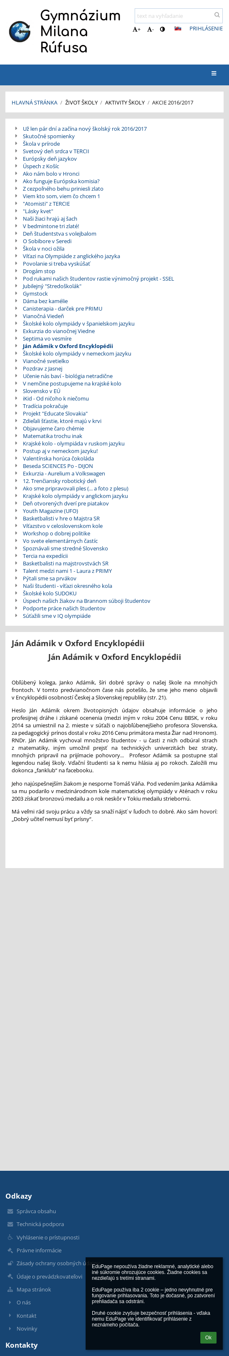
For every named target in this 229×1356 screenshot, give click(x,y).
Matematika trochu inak (52, 436)
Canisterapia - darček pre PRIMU (62, 308)
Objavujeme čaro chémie (53, 428)
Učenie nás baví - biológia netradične (68, 376)
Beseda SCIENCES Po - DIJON (58, 466)
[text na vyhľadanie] (179, 15)
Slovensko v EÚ (41, 391)
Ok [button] (208, 1338)
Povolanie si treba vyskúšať (56, 263)
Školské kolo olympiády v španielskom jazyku (79, 323)
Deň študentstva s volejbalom (59, 233)
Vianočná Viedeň (43, 316)
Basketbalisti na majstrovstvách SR (65, 563)
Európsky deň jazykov (50, 158)
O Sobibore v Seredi (47, 241)
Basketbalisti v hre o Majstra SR (61, 518)
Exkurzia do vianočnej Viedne (59, 331)
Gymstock (35, 293)
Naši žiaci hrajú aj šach (50, 218)
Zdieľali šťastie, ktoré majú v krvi (62, 421)
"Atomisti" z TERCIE (46, 203)
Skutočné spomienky (49, 136)
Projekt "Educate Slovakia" (55, 413)
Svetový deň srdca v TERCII (56, 151)
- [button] (150, 29)
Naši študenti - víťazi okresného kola (67, 586)
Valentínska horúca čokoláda (58, 458)
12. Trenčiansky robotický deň (59, 481)
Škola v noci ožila (43, 248)
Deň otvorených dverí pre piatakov (66, 503)
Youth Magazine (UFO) (50, 511)
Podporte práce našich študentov (64, 608)
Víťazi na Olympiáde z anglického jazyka (71, 256)
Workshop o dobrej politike (56, 533)
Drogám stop (39, 271)
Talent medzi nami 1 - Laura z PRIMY (67, 571)
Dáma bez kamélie (45, 301)
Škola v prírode (41, 143)
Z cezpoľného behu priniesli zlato (63, 188)
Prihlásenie (206, 28)
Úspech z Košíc (41, 166)
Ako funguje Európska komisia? (61, 181)
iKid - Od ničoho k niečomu (56, 398)
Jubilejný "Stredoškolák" (52, 286)
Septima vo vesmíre (47, 338)
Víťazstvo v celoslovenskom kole (63, 526)
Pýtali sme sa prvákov (49, 578)
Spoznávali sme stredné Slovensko (65, 548)
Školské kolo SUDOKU (49, 593)
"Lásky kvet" (38, 211)
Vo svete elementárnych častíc (60, 541)
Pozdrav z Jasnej (42, 368)
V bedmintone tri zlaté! (51, 226)
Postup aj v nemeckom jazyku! (60, 451)
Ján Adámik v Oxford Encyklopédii (68, 346)
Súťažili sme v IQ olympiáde (57, 616)
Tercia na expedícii (45, 556)
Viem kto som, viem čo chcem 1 (61, 196)
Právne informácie (39, 1250)
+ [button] (136, 29)
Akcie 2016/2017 (172, 102)
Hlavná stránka (34, 102)
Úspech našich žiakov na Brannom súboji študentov (86, 601)
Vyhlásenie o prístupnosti (48, 1237)
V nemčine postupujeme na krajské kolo (72, 383)
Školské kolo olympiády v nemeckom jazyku (77, 353)
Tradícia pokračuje (45, 406)
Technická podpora (40, 1224)
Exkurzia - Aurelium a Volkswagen (64, 473)
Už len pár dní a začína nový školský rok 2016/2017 (85, 128)
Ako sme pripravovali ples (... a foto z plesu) (75, 488)
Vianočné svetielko (46, 361)
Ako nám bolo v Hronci (51, 173)
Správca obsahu (36, 1211)
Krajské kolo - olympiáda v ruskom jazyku (74, 443)
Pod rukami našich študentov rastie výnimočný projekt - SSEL (98, 278)
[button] (178, 28)
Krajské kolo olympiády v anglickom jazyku (75, 496)
